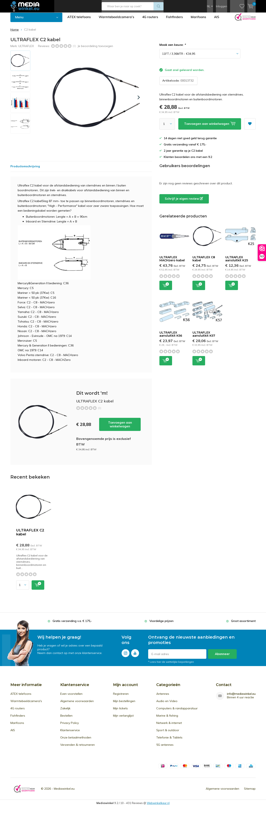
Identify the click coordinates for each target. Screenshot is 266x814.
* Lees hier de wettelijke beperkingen (171, 664)
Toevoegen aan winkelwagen (120, 427)
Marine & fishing (167, 719)
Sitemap (250, 792)
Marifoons (201, 20)
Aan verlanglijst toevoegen (249, 125)
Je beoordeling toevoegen (95, 49)
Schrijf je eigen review (184, 202)
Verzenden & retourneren (77, 748)
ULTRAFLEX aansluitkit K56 (170, 337)
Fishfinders (176, 20)
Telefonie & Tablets (169, 740)
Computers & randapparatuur (177, 711)
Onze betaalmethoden (75, 740)
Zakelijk (65, 711)
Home (14, 33)
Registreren (121, 697)
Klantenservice (70, 733)
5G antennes (165, 748)
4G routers (151, 20)
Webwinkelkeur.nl (158, 806)
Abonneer (222, 657)
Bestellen (66, 719)
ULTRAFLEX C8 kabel (203, 261)
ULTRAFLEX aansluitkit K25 (236, 261)
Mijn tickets (120, 711)
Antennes (162, 697)
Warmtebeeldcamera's (117, 20)
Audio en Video (166, 704)
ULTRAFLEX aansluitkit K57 (203, 337)
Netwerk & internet (169, 726)
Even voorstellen (71, 697)
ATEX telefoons (79, 20)
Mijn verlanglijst (123, 719)
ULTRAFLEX (26, 49)
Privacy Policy (69, 726)
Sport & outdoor (167, 733)
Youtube (135, 655)
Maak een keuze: (172, 48)
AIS (219, 20)
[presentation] (139, 100)
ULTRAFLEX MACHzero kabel (172, 261)
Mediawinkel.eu (64, 792)
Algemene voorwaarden (77, 704)
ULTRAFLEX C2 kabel (30, 535)
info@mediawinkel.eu (241, 697)
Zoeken (159, 6)
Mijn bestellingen (124, 704)
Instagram (125, 655)
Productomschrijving (25, 169)
